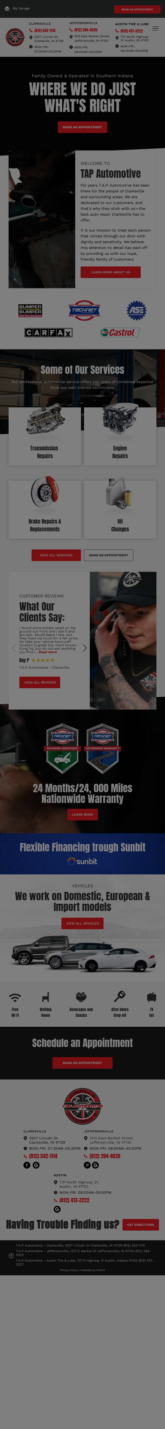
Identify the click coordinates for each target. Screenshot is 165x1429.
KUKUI (100, 1270)
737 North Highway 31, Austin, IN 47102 (135, 38)
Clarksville (40, 24)
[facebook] (26, 1166)
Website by (88, 1270)
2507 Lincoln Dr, (46, 37)
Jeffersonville (83, 23)
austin (60, 1175)
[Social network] (36, 1166)
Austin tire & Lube (132, 24)
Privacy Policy (69, 1270)
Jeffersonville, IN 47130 (91, 40)
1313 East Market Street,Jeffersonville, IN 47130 (112, 1140)
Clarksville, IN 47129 (49, 41)
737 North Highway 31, (79, 1182)
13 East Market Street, (93, 36)
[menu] (155, 28)
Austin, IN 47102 (74, 1186)
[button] (85, 648)
